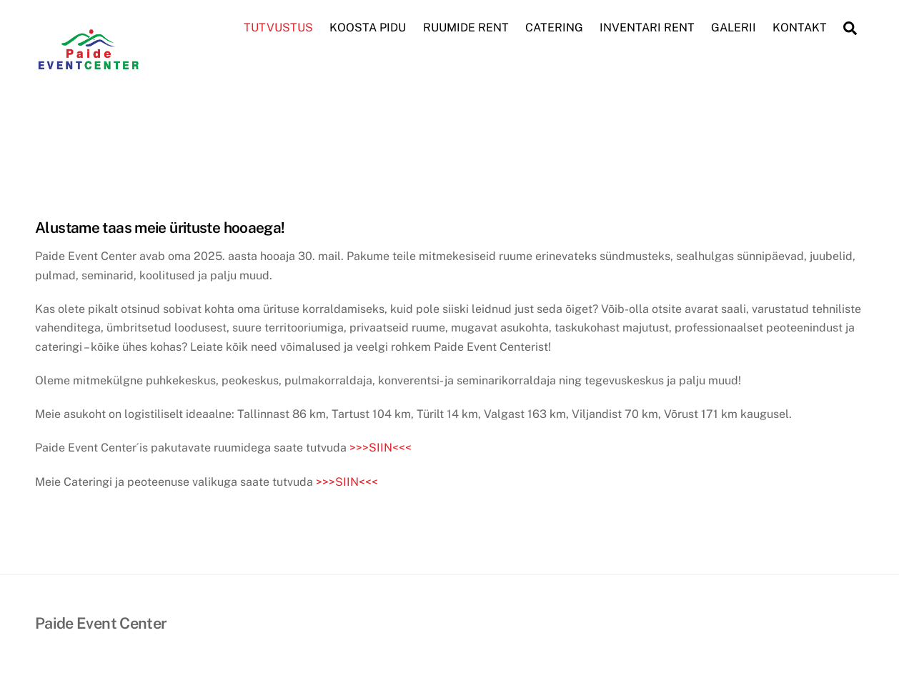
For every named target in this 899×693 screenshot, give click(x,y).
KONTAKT (800, 27)
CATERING (554, 27)
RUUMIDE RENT (466, 27)
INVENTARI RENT (647, 27)
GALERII (733, 27)
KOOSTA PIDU (367, 27)
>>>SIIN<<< (380, 447)
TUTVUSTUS (278, 27)
